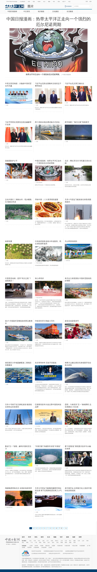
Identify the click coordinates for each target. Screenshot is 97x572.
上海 (61, 540)
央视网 (53, 545)
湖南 (27, 542)
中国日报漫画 (12, 11)
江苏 (66, 540)
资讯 (34, 1)
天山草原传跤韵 (71, 241)
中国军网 (29, 547)
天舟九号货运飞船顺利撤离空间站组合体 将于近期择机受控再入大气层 (48, 490)
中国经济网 (67, 545)
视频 (49, 1)
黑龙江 (56, 540)
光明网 (23, 547)
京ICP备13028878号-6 (68, 553)
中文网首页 (22, 1)
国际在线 (47, 545)
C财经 (39, 1)
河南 (87, 540)
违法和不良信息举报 (36, 551)
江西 (79, 540)
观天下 (64, 1)
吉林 (52, 540)
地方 (69, 1)
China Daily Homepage (11, 1)
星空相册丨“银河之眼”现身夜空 (77, 122)
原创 (59, 1)
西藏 (62, 542)
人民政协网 (43, 547)
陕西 (66, 542)
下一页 (60, 528)
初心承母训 (39, 278)
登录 (87, 1)
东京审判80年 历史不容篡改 (45, 363)
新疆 (70, 542)
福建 (74, 540)
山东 (83, 540)
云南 (57, 542)
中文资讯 (27, 11)
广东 (31, 542)
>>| (66, 528)
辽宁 (48, 540)
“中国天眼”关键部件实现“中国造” (48, 446)
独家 (73, 537)
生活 (44, 1)
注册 (90, 1)
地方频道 (41, 11)
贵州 (53, 542)
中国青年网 (59, 545)
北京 (30, 540)
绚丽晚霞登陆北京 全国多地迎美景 (18, 488)
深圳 (74, 542)
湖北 (23, 542)
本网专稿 (68, 260)
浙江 (70, 540)
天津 (35, 540)
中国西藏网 (82, 545)
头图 (7, 105)
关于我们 (8, 544)
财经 (42, 537)
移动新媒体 (69, 6)
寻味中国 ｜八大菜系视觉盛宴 (46, 199)
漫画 (67, 537)
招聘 (80, 537)
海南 (40, 542)
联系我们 (14, 544)
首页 (23, 537)
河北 (39, 540)
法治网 (50, 547)
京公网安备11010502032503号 (39, 553)
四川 (49, 542)
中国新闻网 (36, 547)
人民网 (30, 545)
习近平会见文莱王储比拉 (74, 83)
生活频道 (70, 11)
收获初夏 (8, 241)
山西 (43, 540)
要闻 (67, 300)
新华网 (36, 545)
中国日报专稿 (9, 300)
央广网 (88, 545)
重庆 (44, 542)
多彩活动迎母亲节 (72, 321)
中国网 (41, 545)
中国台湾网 (74, 545)
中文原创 (38, 426)
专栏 (54, 1)
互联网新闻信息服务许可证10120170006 (53, 551)
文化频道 (55, 11)
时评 (29, 1)
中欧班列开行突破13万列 (44, 321)
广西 (36, 542)
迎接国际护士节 (11, 161)
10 (56, 528)
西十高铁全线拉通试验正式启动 (47, 122)
